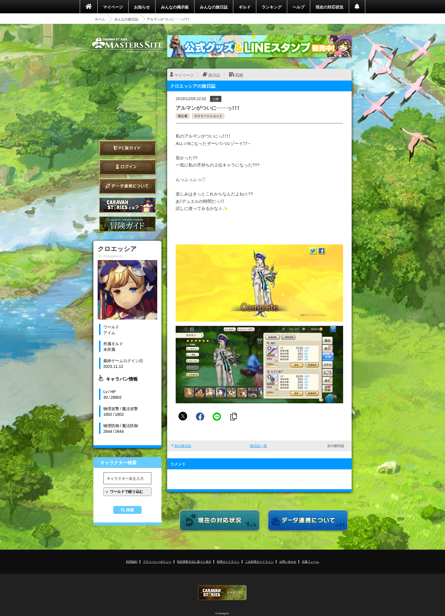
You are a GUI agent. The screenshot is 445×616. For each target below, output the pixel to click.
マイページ (113, 7)
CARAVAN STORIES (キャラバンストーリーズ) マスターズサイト (127, 45)
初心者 (182, 115)
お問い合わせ (287, 561)
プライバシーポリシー (157, 561)
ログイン (127, 167)
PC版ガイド (127, 148)
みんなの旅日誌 (214, 7)
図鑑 (239, 75)
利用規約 (131, 561)
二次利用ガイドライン (259, 561)
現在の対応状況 (329, 7)
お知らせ (142, 7)
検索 (130, 510)
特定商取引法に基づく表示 (194, 561)
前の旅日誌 (182, 445)
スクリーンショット (208, 115)
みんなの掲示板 (175, 7)
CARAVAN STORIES (222, 592)
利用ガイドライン (228, 561)
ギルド (245, 7)
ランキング (272, 7)
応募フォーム (310, 561)
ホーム (100, 19)
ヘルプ (299, 7)
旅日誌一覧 (258, 445)
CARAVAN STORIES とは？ (127, 205)
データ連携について (127, 186)
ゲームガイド (127, 224)
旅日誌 (214, 75)
